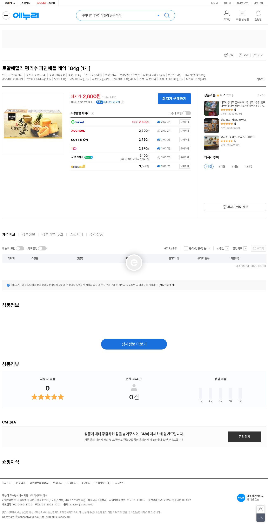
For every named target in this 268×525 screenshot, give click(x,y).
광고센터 (85, 483)
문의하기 (244, 437)
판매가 (172, 258)
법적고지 (57, 483)
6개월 (235, 166)
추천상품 (96, 234)
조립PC (46, 3)
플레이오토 (242, 3)
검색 (167, 15)
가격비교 (8, 234)
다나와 (214, 3)
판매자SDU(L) (102, 483)
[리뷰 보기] (235, 108)
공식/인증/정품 (197, 248)
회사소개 (6, 483)
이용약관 (20, 483)
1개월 (209, 166)
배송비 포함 (175, 113)
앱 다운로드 (251, 498)
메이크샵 (258, 3)
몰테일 (227, 3)
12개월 (249, 166)
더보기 (260, 79)
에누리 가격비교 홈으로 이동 (26, 15)
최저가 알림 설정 (237, 207)
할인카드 (237, 248)
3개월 (222, 166)
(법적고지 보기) (167, 285)
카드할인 (33, 248)
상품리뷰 (52, 234)
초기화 (260, 248)
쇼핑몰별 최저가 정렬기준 (92, 113)
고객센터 (71, 483)
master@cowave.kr (82, 504)
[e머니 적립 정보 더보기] (122, 102)
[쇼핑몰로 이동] (129, 122)
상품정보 (28, 234)
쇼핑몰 (220, 248)
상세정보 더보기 (134, 344)
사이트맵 (120, 483)
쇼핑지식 (25, 3)
